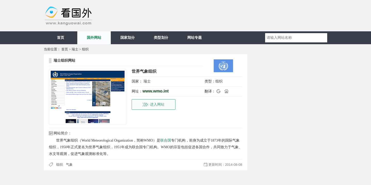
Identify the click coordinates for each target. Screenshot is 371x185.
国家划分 (127, 38)
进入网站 (157, 104)
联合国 (165, 140)
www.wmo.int (155, 91)
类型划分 (161, 38)
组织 (85, 49)
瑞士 (75, 49)
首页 (60, 38)
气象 (69, 164)
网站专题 (194, 38)
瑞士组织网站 (64, 60)
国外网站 (94, 38)
